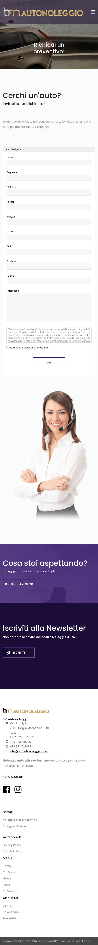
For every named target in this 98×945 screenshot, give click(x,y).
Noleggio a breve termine (20, 820)
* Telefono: (49, 191)
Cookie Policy (12, 851)
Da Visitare (10, 891)
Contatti (8, 906)
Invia (49, 362)
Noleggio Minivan (14, 826)
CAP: (49, 250)
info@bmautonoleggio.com (29, 751)
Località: (49, 235)
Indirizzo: (49, 220)
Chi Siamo (9, 872)
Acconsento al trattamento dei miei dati (27, 347)
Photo (7, 878)
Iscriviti (15, 653)
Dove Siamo (11, 912)
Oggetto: (49, 279)
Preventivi (9, 918)
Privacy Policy (12, 845)
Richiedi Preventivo (19, 583)
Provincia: (49, 265)
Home (7, 866)
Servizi (7, 885)
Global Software (80, 941)
